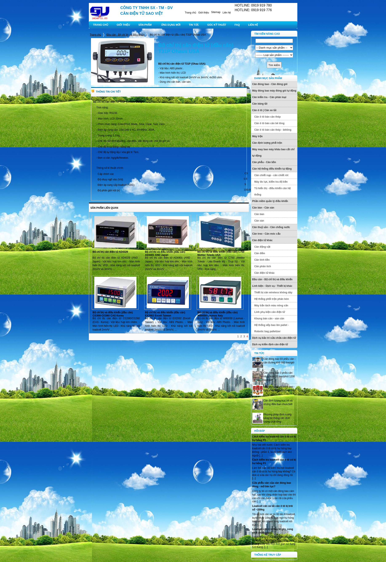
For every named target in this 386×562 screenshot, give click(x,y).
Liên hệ (227, 12)
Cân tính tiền (262, 259)
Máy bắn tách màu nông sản (271, 305)
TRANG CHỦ (100, 24)
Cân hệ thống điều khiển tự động (272, 168)
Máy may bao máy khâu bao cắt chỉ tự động (273, 152)
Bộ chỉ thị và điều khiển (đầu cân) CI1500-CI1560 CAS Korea (113, 314)
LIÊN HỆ (253, 24)
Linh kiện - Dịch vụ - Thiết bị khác (272, 285)
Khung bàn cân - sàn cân (269, 318)
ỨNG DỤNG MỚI (170, 24)
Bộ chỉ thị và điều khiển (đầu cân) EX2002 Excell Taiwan (165, 314)
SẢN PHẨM (145, 24)
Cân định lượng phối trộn (267, 142)
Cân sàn (259, 220)
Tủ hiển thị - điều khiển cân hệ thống (272, 191)
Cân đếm (259, 253)
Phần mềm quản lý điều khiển (270, 201)
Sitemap (215, 12)
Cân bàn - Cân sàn (263, 207)
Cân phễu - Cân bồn (264, 162)
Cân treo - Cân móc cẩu (266, 233)
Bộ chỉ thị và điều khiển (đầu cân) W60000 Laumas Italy (218, 314)
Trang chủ (190, 12)
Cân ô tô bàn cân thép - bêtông (272, 129)
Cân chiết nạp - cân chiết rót (271, 175)
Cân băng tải (259, 103)
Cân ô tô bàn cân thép (267, 116)
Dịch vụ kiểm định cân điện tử (270, 344)
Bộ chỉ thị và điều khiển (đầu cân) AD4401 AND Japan (165, 253)
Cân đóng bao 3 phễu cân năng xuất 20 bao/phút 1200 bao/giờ (279, 376)
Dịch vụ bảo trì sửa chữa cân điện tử (274, 337)
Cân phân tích (262, 266)
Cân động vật (262, 246)
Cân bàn (259, 214)
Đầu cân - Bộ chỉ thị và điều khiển (125, 34)
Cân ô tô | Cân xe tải (264, 110)
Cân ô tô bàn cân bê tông (269, 123)
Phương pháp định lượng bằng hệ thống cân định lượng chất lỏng (277, 418)
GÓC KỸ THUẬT (216, 24)
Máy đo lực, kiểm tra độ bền (271, 181)
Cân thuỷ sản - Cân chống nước (271, 227)
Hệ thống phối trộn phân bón (271, 299)
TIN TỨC (194, 24)
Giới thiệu (203, 12)
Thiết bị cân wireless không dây (273, 292)
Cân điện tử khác (262, 240)
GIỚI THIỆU (123, 24)
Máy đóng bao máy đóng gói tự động (274, 90)
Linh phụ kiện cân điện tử (269, 312)
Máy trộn (257, 136)
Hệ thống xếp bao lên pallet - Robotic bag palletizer (271, 328)
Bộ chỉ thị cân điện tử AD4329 (110, 251)
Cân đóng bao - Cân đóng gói (269, 84)
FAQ (237, 24)
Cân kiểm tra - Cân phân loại (269, 97)
